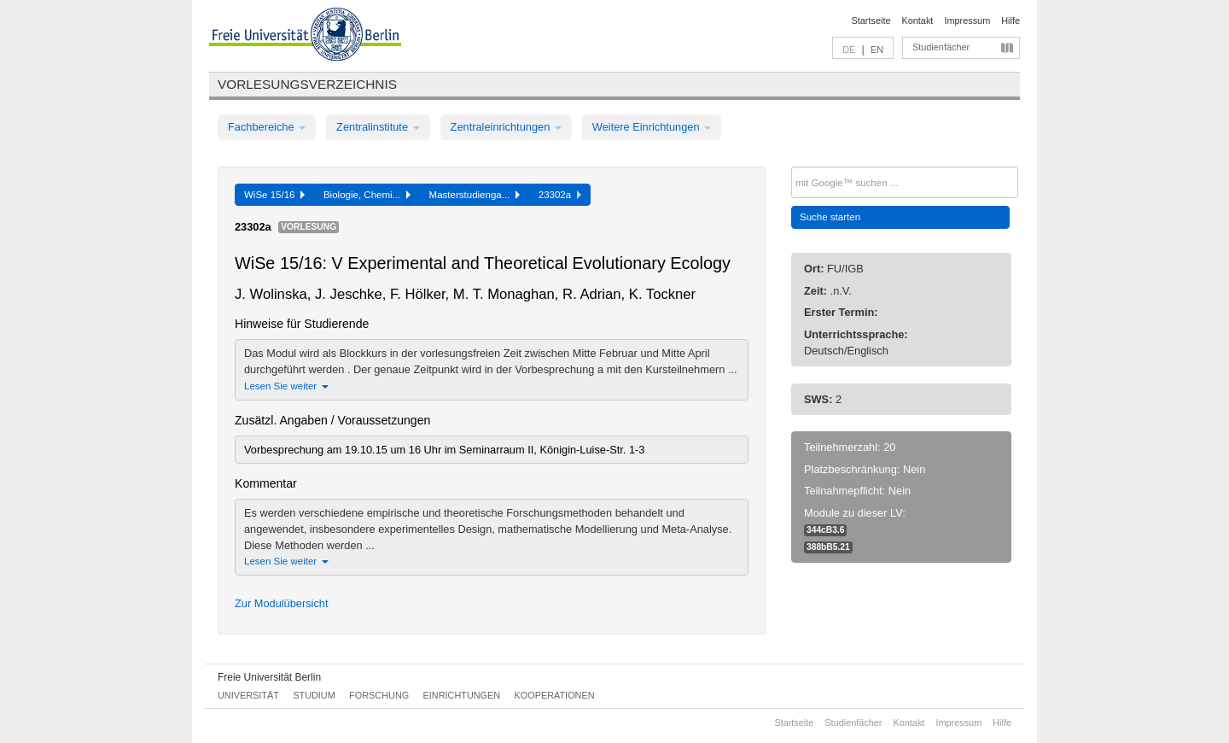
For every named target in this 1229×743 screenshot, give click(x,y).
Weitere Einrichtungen (651, 126)
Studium (314, 695)
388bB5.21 (828, 547)
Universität (248, 695)
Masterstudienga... (474, 195)
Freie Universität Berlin (269, 677)
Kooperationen (555, 695)
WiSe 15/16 (274, 195)
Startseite (871, 20)
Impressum (967, 20)
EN (877, 49)
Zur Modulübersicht (282, 603)
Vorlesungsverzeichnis (307, 84)
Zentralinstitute (378, 126)
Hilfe (1010, 20)
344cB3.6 (825, 530)
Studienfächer (941, 47)
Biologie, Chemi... (367, 195)
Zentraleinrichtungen (506, 126)
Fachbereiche (267, 126)
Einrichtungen (462, 695)
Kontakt (918, 20)
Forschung (379, 695)
